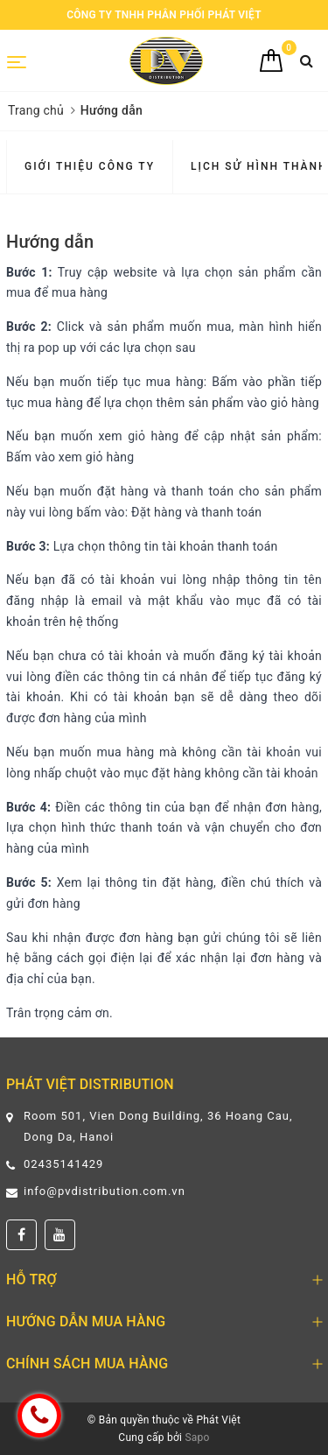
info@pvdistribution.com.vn (104, 1191)
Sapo (197, 1437)
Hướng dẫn (50, 241)
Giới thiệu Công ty (89, 166)
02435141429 (63, 1163)
